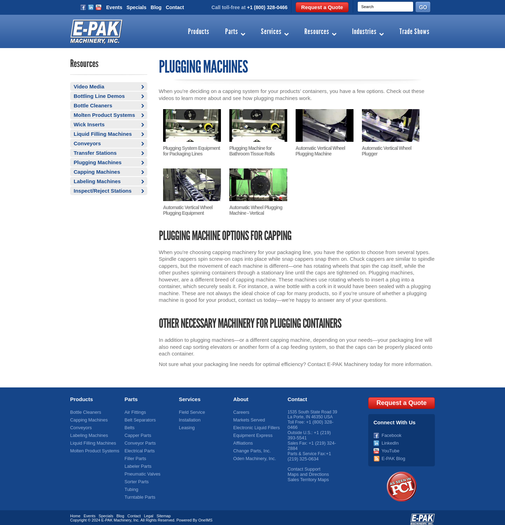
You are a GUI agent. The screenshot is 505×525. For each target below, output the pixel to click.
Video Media (89, 86)
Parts (231, 32)
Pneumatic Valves (141, 469)
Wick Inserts (89, 124)
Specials (137, 7)
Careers (240, 410)
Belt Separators (139, 418)
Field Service (191, 410)
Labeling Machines (97, 181)
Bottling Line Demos (99, 96)
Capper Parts (136, 432)
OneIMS (205, 516)
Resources (316, 32)
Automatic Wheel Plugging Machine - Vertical (255, 209)
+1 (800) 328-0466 (267, 7)
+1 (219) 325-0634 (309, 452)
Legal (148, 512)
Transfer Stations (95, 153)
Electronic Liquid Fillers (254, 425)
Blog (156, 7)
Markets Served (248, 418)
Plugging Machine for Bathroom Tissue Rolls (251, 150)
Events (114, 7)
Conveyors (87, 143)
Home (75, 512)
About (240, 398)
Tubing (130, 484)
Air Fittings (134, 410)
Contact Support (303, 464)
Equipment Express (251, 432)
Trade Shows (414, 32)
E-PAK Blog (392, 454)
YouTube (390, 447)
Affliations (242, 440)
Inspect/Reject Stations (103, 191)
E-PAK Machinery (116, 516)
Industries (364, 32)
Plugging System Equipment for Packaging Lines (190, 150)
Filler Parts (134, 454)
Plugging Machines (98, 162)
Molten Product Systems (104, 115)
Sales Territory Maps (307, 474)
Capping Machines (97, 172)
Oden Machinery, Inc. (253, 454)
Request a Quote (322, 7)
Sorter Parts (135, 476)
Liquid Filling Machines (103, 134)
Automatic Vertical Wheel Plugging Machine (320, 150)
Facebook (391, 432)
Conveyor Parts (139, 440)
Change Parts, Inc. (250, 447)
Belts (129, 425)
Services (271, 32)
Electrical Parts (138, 447)
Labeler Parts (136, 462)
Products (198, 32)
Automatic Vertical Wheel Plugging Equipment (187, 209)
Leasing (186, 425)
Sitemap (163, 512)
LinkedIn (389, 440)
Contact (175, 7)
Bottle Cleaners (93, 105)
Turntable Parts (138, 491)
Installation (189, 418)
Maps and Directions (307, 469)
